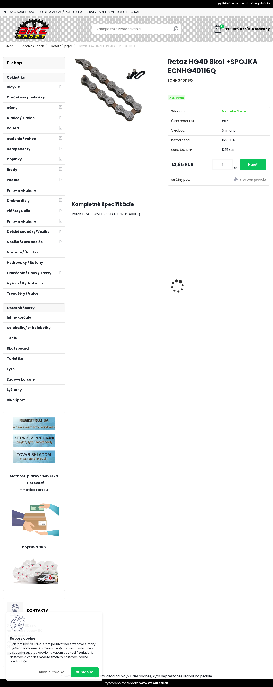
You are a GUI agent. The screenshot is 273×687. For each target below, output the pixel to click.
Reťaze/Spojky (61, 46)
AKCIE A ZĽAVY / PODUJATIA (60, 12)
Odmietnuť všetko (51, 672)
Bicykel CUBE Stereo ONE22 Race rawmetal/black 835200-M (241, 273)
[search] (175, 30)
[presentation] (74, 278)
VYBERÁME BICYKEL (113, 12)
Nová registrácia (258, 3)
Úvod (9, 46)
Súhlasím (84, 672)
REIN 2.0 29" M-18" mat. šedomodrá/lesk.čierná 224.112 (144, 275)
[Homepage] (4, 12)
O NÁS (135, 12)
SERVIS (91, 12)
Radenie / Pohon (32, 46)
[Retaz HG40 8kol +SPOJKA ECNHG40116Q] (113, 94)
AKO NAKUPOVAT (23, 12)
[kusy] (222, 164)
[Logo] (32, 29)
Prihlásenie (230, 3)
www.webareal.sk (153, 683)
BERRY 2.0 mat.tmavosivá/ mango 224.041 (95, 271)
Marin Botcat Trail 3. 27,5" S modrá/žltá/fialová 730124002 (194, 273)
